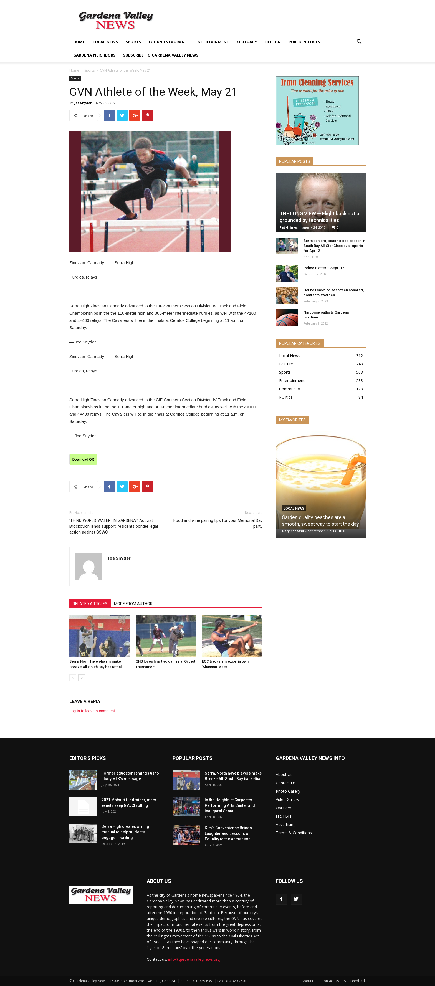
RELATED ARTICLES (90, 603)
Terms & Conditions (294, 832)
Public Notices (304, 41)
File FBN (273, 41)
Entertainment (212, 41)
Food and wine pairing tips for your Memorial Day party (217, 523)
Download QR (83, 459)
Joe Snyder (83, 103)
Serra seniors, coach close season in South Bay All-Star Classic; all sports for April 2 (334, 246)
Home (79, 41)
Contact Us (286, 782)
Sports (133, 41)
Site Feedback (355, 981)
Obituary (247, 41)
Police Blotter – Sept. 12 (324, 268)
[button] (359, 42)
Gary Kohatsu (293, 531)
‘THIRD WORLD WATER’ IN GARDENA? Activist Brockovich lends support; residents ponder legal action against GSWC (113, 526)
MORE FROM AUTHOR (133, 603)
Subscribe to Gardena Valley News (160, 55)
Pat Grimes (289, 227)
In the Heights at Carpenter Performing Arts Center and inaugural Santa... (230, 805)
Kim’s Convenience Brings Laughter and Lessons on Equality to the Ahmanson (228, 833)
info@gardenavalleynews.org (194, 959)
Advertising (285, 824)
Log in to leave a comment (92, 711)
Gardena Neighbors (94, 55)
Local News (105, 41)
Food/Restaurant (168, 41)
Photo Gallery (288, 791)
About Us (284, 774)
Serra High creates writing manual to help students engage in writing (125, 832)
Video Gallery (287, 799)
